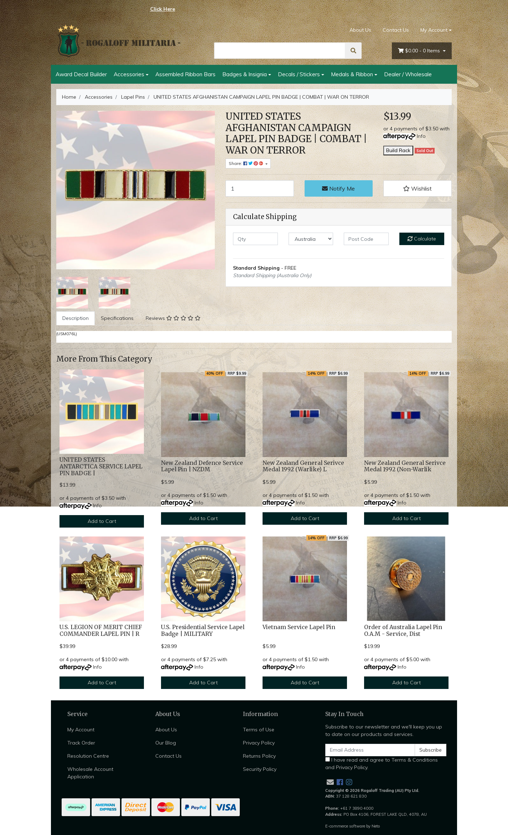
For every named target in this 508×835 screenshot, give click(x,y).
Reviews (173, 318)
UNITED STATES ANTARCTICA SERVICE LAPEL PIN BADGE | (100, 466)
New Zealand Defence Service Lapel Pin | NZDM (202, 466)
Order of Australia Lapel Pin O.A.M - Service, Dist (403, 630)
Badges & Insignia (244, 74)
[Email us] (330, 782)
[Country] (311, 239)
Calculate (422, 238)
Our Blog (165, 743)
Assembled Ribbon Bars (185, 74)
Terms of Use (258, 729)
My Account (80, 729)
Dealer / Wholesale (408, 74)
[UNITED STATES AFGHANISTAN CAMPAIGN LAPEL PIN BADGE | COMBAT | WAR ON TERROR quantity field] (260, 188)
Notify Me (338, 188)
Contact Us (396, 30)
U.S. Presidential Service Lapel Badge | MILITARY (202, 630)
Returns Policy (259, 756)
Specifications (117, 318)
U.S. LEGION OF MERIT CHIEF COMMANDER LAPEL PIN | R (100, 630)
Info (421, 136)
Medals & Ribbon (352, 74)
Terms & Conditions (415, 760)
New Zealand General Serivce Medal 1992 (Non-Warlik (405, 466)
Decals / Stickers (299, 74)
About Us (360, 30)
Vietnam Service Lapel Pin (299, 627)
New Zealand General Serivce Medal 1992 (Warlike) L (303, 466)
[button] (417, 188)
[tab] (75, 318)
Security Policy (259, 769)
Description (75, 318)
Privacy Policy (259, 743)
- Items (419, 51)
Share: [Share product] (246, 163)
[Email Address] (370, 750)
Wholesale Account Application (90, 773)
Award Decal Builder (81, 74)
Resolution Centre (88, 756)
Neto (376, 826)
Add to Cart (102, 521)
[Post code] (366, 239)
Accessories (129, 74)
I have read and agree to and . (381, 764)
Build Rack (398, 150)
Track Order (81, 743)
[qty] (255, 239)
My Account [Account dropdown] (433, 30)
